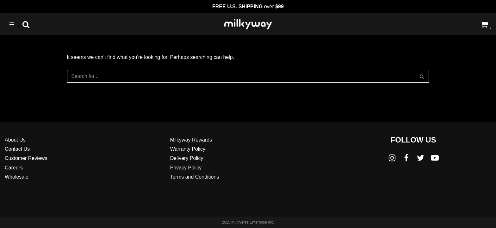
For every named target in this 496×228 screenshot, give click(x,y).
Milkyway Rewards (191, 139)
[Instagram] (392, 157)
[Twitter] (420, 157)
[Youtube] (434, 157)
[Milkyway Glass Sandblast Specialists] (248, 24)
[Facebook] (406, 157)
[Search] (26, 24)
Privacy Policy (186, 167)
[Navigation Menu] (12, 24)
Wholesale (16, 177)
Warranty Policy (187, 149)
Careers (14, 167)
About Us (15, 139)
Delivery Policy (186, 158)
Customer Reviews (26, 158)
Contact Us (17, 149)
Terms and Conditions (194, 177)
